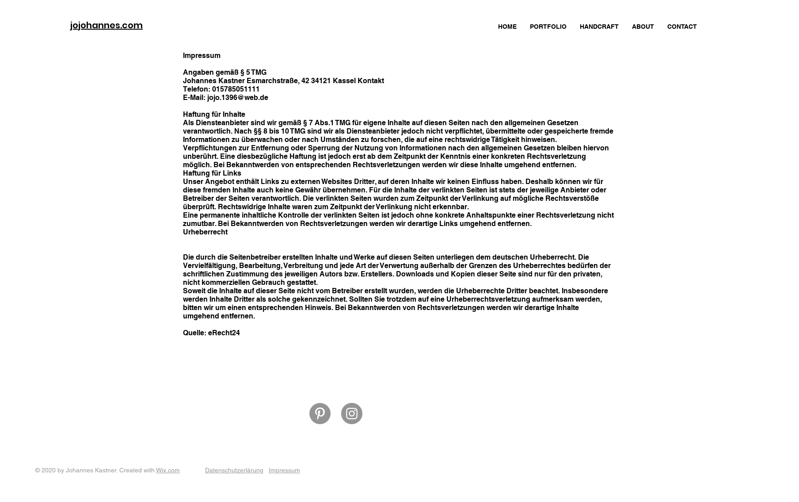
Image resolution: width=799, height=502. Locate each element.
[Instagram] (351, 413)
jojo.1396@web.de (237, 97)
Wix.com (168, 470)
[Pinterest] (320, 413)
